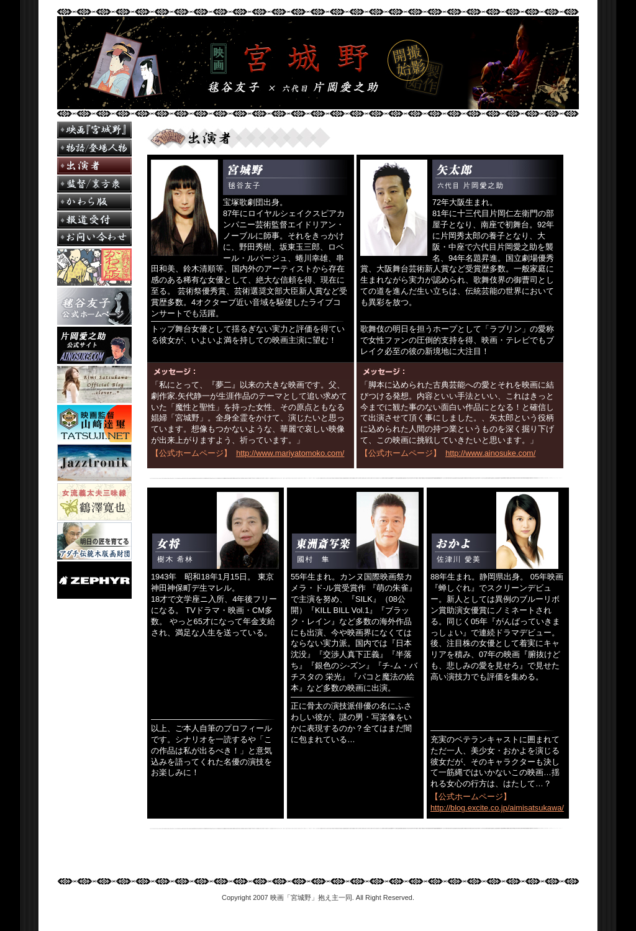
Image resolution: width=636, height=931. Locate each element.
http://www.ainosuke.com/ (490, 453)
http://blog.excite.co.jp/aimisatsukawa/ (497, 807)
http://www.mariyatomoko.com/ (290, 453)
